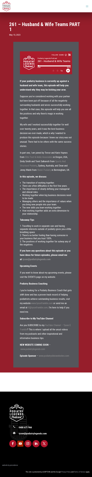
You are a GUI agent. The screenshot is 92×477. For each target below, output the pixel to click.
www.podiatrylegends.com (32, 349)
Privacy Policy (66, 472)
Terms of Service (80, 472)
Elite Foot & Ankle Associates (39, 157)
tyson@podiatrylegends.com (37, 259)
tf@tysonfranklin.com (38, 307)
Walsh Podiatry (44, 170)
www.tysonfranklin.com (42, 303)
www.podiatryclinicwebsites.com (54, 355)
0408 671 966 (25, 428)
